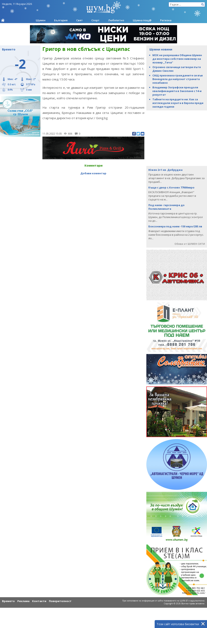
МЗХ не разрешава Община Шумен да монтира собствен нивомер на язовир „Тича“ (177, 58)
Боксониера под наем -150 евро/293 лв (175, 226)
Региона (165, 20)
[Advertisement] (176, 137)
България (61, 20)
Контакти (39, 601)
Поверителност (60, 601)
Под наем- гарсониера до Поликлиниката (166, 207)
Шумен (40, 20)
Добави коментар (93, 173)
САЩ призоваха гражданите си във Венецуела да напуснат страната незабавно (177, 79)
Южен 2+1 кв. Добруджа (165, 170)
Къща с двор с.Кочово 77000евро (171, 187)
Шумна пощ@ (142, 20)
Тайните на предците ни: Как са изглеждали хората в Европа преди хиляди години (177, 102)
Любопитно (116, 20)
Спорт (95, 20)
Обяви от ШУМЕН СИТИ (189, 244)
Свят (79, 20)
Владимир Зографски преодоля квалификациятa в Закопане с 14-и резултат (177, 91)
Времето (8, 601)
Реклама (23, 601)
